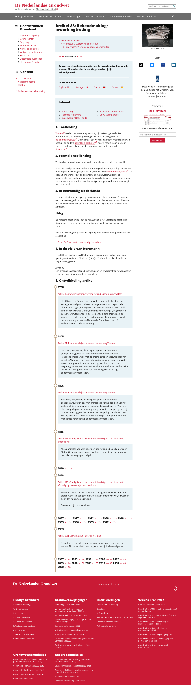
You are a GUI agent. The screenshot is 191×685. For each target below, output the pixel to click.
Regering (24, 42)
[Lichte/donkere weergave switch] (173, 16)
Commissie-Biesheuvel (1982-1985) (28, 670)
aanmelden (157, 140)
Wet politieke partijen (106, 626)
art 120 (68, 468)
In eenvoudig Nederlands (74, 117)
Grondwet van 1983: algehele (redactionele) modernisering (157, 610)
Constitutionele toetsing (107, 604)
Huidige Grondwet (24, 16)
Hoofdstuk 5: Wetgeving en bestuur (80, 43)
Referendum (102, 613)
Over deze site (103, 584)
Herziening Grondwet (31, 62)
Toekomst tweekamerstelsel (109, 621)
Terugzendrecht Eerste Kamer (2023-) (71, 615)
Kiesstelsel (101, 609)
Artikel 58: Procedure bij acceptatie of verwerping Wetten (86, 392)
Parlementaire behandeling (31, 91)
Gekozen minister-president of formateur (115, 617)
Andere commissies (147, 16)
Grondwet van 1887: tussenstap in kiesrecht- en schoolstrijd (153, 622)
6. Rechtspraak (19, 630)
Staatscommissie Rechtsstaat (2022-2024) (73, 666)
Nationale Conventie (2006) (67, 676)
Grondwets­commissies (120, 16)
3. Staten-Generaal (21, 617)
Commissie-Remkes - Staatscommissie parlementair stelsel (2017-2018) (30, 660)
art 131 (68, 522)
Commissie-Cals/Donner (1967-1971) (29, 674)
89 (81, 56)
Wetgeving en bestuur (31, 52)
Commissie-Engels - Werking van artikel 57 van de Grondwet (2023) (74, 660)
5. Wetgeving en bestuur (24, 626)
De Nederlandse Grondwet (42, 5)
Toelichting (67, 111)
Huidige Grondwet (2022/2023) (151, 604)
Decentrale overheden (31, 58)
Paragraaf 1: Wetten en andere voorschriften (87, 46)
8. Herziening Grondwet (23, 638)
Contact (117, 584)
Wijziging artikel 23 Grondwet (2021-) (71, 630)
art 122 (98, 518)
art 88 (68, 559)
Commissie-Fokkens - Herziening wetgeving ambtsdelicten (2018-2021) (74, 671)
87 (60, 56)
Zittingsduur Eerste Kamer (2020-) (70, 634)
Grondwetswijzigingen (50, 16)
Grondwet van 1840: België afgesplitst (155, 634)
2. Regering (18, 613)
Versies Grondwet (95, 16)
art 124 (113, 518)
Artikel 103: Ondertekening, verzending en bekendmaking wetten (90, 293)
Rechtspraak (26, 55)
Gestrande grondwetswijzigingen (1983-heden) (72, 646)
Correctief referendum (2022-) (68, 626)
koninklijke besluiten (85, 142)
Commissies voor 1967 (23, 678)
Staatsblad (60, 149)
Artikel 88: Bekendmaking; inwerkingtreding (79, 535)
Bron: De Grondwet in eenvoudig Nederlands (80, 242)
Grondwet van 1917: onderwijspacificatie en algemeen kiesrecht (157, 616)
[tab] (67, 87)
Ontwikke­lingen (73, 16)
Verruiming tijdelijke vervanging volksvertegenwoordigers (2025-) (69, 610)
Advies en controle (29, 48)
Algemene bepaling (29, 35)
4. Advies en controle (22, 621)
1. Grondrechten (20, 609)
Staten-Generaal (28, 45)
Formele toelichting (71, 114)
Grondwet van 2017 (70, 40)
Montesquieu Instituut (46, 9)
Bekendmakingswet (65, 139)
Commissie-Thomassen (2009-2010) (29, 666)
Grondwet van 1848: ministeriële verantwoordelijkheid (152, 629)
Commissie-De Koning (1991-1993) (70, 680)
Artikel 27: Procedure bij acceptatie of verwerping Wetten (86, 343)
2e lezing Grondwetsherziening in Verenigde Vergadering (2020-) (74, 639)
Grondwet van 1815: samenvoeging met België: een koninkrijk (155, 639)
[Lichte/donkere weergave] (173, 16)
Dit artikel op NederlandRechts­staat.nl (27, 81)
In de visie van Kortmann (112, 111)
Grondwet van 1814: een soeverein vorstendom (153, 646)
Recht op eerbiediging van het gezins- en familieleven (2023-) (73, 620)
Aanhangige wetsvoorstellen (67, 604)
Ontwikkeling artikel (109, 114)
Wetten (59, 133)
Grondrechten (27, 38)
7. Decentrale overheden (24, 634)
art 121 (68, 518)
